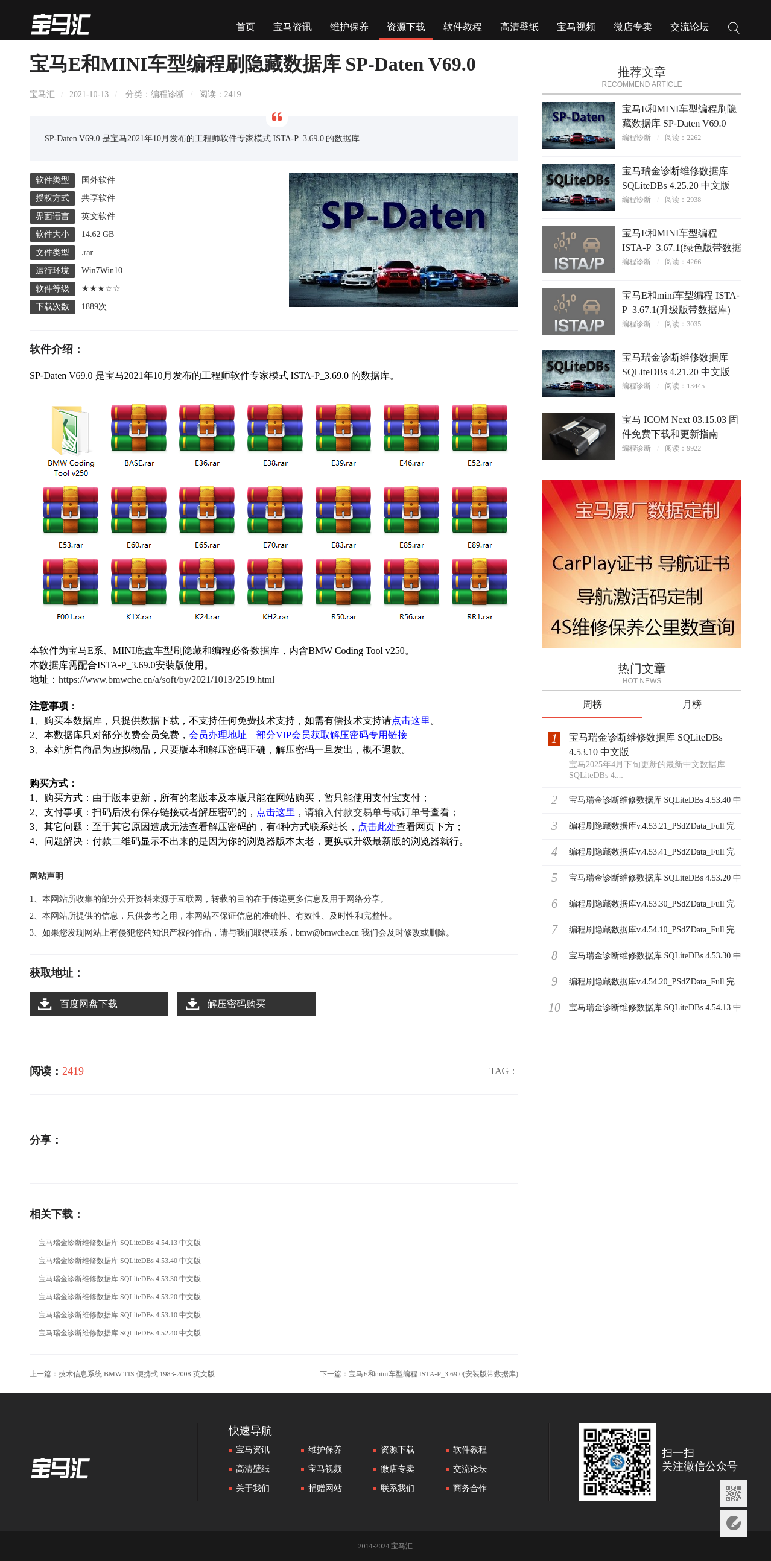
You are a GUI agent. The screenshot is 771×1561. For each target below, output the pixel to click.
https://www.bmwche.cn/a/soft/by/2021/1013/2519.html (167, 679)
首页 (245, 27)
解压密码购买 (236, 1004)
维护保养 (349, 27)
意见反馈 (733, 1523)
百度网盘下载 (89, 1004)
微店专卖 (633, 27)
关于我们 (253, 1488)
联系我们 (397, 1488)
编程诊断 (168, 94)
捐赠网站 (325, 1488)
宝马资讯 (292, 27)
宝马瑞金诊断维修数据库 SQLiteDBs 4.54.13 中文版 (120, 1242)
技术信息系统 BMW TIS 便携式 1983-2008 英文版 (137, 1374)
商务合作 (470, 1488)
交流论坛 (689, 27)
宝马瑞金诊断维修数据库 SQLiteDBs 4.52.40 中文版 (120, 1333)
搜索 (734, 29)
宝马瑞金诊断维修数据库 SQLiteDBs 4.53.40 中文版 (120, 1260)
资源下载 (406, 27)
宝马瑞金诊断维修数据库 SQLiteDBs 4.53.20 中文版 (120, 1297)
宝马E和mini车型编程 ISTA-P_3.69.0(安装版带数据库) (433, 1374)
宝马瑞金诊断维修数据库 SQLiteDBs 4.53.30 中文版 (120, 1278)
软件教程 (462, 27)
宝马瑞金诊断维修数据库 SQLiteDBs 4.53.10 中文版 (120, 1315)
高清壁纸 (519, 27)
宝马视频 (576, 27)
